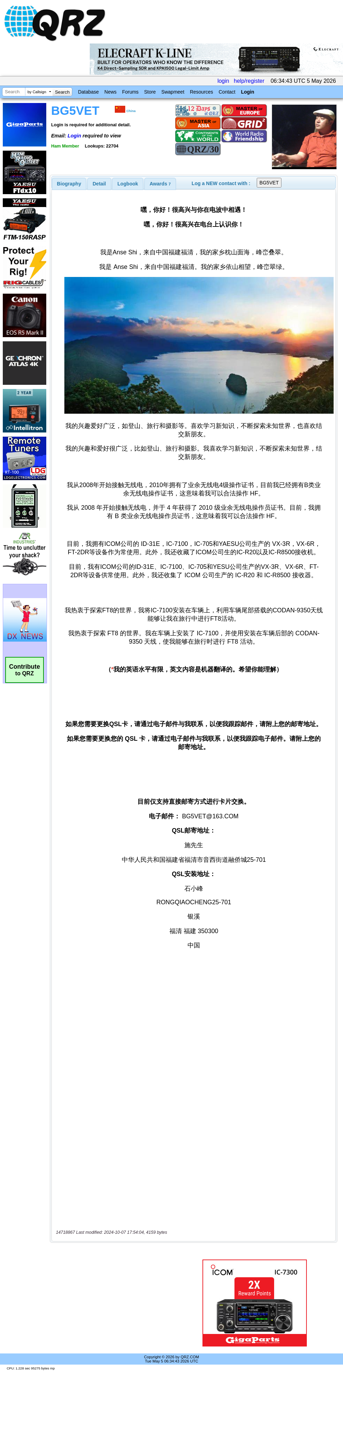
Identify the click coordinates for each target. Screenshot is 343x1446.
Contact (226, 92)
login (223, 81)
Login (247, 92)
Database (88, 92)
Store (149, 92)
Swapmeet (172, 92)
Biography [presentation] (69, 183)
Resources (201, 92)
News (110, 92)
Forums (130, 92)
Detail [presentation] (99, 183)
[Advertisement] (116, 1303)
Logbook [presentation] (128, 183)
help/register (249, 81)
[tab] (69, 184)
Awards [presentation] (160, 183)
